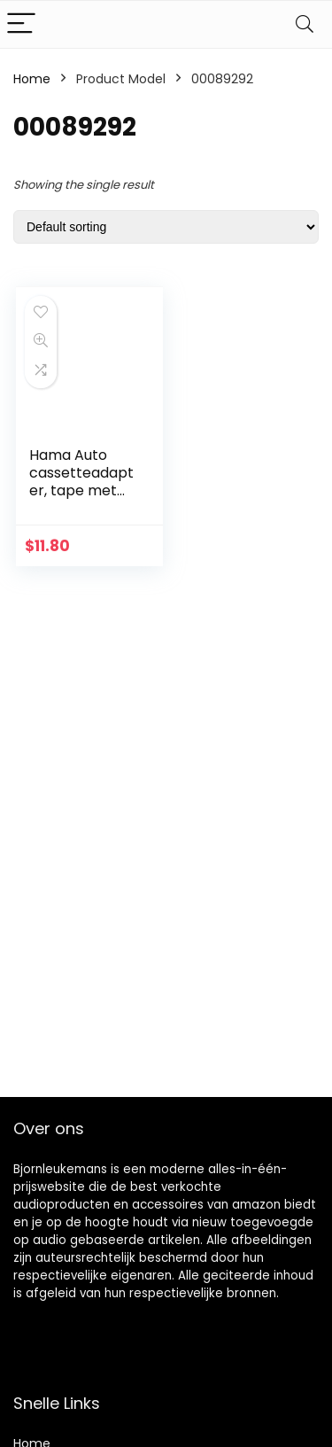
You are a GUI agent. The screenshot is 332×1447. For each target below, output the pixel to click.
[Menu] (21, 24)
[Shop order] (166, 227)
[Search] (304, 24)
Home (31, 79)
